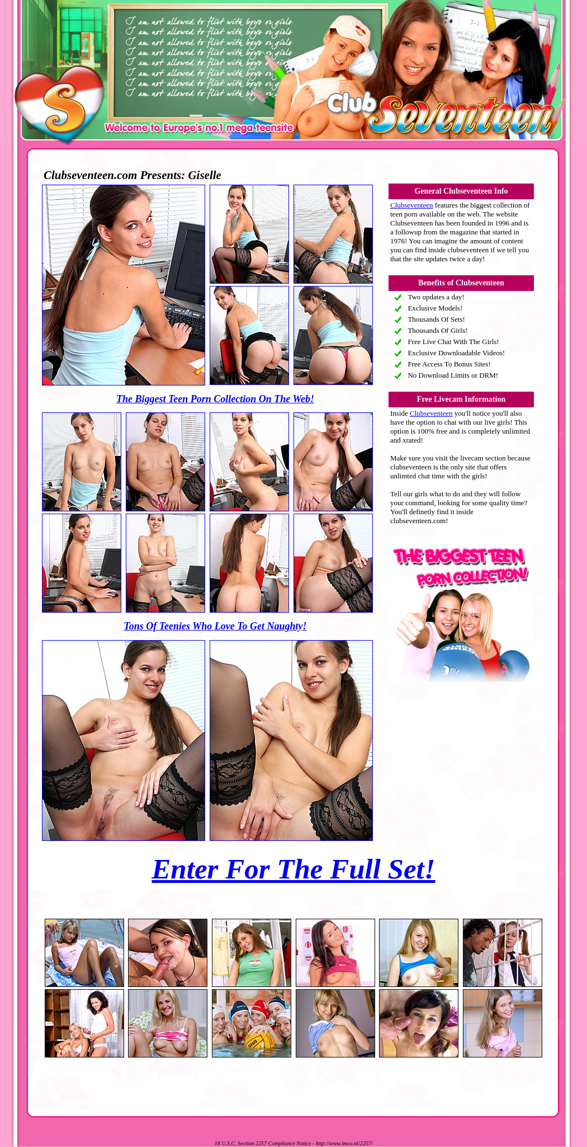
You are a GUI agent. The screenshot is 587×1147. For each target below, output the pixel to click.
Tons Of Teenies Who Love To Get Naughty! (215, 626)
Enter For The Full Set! (293, 869)
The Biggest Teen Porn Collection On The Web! (215, 399)
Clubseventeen (411, 205)
